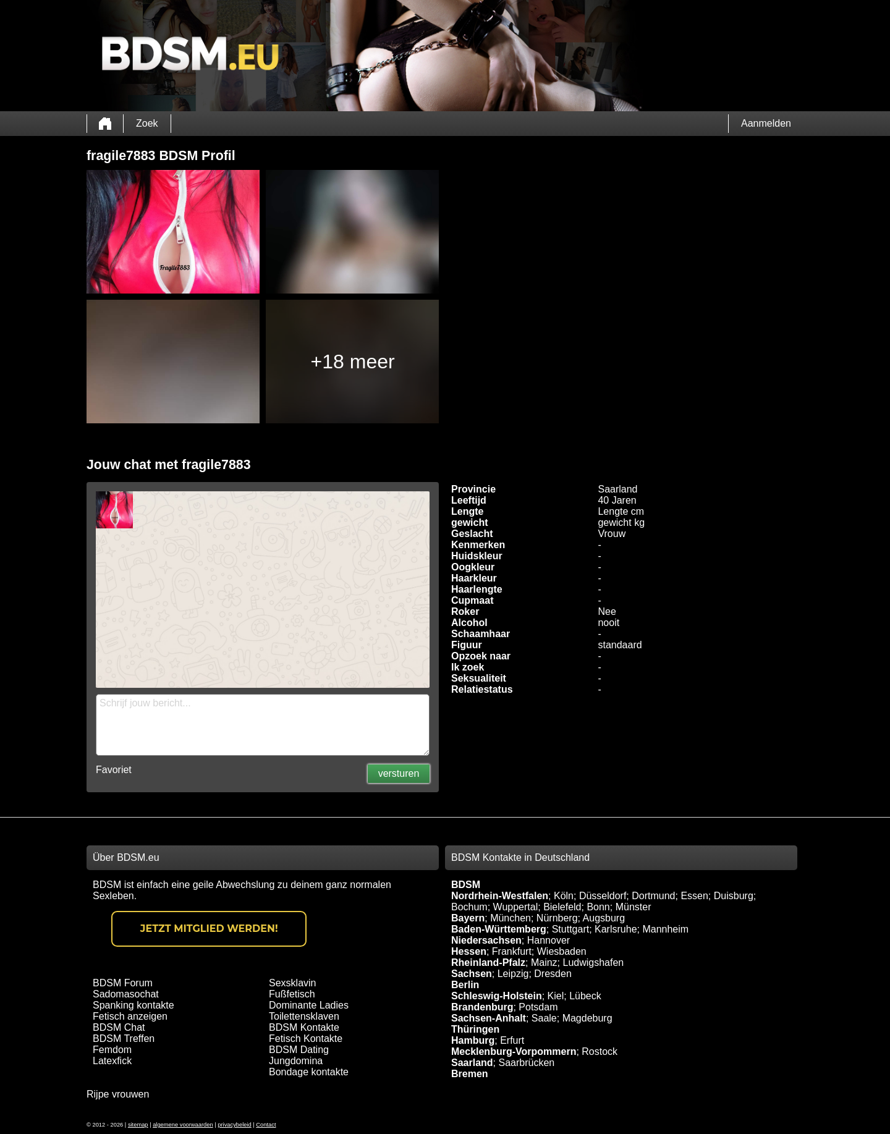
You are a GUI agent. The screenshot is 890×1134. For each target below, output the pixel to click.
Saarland (472, 1062)
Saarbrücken (526, 1062)
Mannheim (665, 929)
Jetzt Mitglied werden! (209, 928)
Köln (564, 896)
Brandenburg (482, 1007)
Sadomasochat (126, 994)
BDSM (465, 884)
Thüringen (475, 1029)
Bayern (468, 918)
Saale (544, 1018)
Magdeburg (587, 1018)
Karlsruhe (616, 929)
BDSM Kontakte (304, 1027)
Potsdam (538, 1007)
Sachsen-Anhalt (488, 1018)
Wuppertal (515, 907)
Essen (694, 896)
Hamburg (472, 1040)
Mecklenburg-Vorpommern (513, 1051)
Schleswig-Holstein (496, 996)
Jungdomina (296, 1061)
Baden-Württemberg (498, 929)
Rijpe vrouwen (118, 1094)
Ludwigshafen (593, 962)
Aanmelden (766, 123)
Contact (266, 1125)
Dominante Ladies (309, 1005)
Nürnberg (557, 918)
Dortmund (653, 896)
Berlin (465, 985)
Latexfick (112, 1061)
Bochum (469, 907)
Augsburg (604, 918)
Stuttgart (570, 929)
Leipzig (513, 973)
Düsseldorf (602, 896)
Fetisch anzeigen (130, 1016)
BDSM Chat (119, 1027)
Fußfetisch (292, 994)
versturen (399, 773)
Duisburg (733, 896)
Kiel (556, 996)
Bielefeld (562, 907)
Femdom (112, 1049)
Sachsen (471, 973)
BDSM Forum (123, 983)
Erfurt (512, 1040)
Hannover (548, 940)
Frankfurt (512, 951)
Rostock (599, 1051)
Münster (633, 907)
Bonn (598, 907)
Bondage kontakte (309, 1072)
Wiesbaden (562, 951)
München (510, 918)
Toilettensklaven (304, 1016)
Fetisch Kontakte (305, 1038)
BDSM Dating (299, 1049)
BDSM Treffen (124, 1038)
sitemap (138, 1125)
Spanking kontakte (133, 1005)
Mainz (544, 962)
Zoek (147, 123)
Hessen (468, 951)
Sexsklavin (292, 983)
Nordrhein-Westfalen (499, 896)
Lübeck (585, 996)
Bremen (469, 1073)
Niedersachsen (486, 940)
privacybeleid (234, 1125)
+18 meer (353, 361)
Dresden (552, 973)
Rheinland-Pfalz (488, 962)
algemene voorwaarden (183, 1125)
